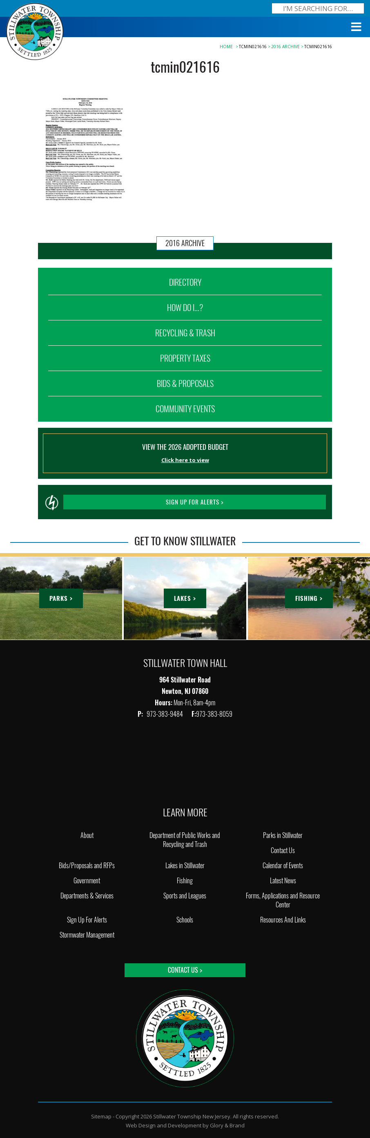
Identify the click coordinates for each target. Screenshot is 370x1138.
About (87, 835)
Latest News (283, 880)
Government (87, 880)
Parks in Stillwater (283, 835)
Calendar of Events (283, 865)
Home (226, 46)
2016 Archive (285, 46)
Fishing (185, 880)
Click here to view (185, 460)
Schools (184, 920)
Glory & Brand (227, 1125)
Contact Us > (185, 970)
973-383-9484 (165, 714)
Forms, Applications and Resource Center (283, 900)
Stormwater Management (87, 935)
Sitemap (101, 1116)
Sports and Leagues (184, 895)
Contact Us (283, 850)
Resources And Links (283, 920)
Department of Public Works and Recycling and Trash (184, 840)
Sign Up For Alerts (87, 920)
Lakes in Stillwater (185, 865)
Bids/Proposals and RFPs (87, 865)
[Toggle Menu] (356, 27)
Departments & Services (87, 895)
